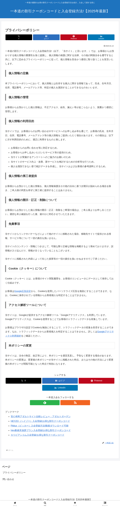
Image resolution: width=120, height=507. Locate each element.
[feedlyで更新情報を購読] (57, 402)
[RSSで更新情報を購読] (63, 402)
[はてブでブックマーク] (50, 37)
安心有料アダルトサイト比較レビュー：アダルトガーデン (41, 416)
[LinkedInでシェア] (87, 37)
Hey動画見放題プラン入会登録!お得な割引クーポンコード (41, 430)
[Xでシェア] (32, 37)
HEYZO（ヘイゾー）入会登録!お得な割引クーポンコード (40, 421)
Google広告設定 (22, 291)
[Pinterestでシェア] (69, 37)
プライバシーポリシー (14, 472)
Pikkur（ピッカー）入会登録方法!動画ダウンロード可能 (39, 425)
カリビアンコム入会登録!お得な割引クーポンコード (37, 435)
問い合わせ (8, 479)
